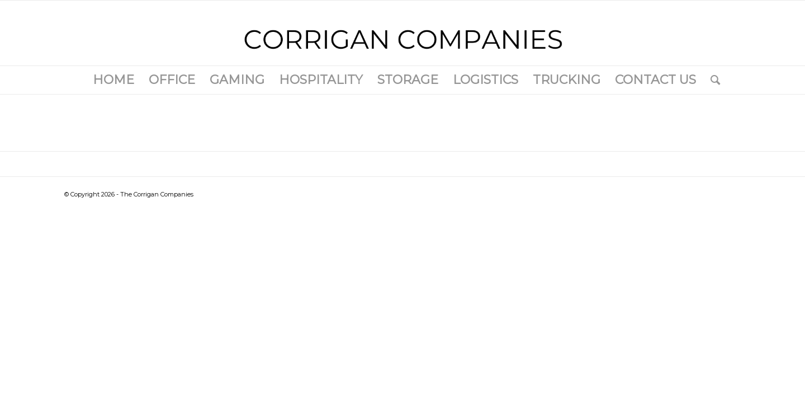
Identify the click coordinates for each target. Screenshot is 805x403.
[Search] (711, 80)
